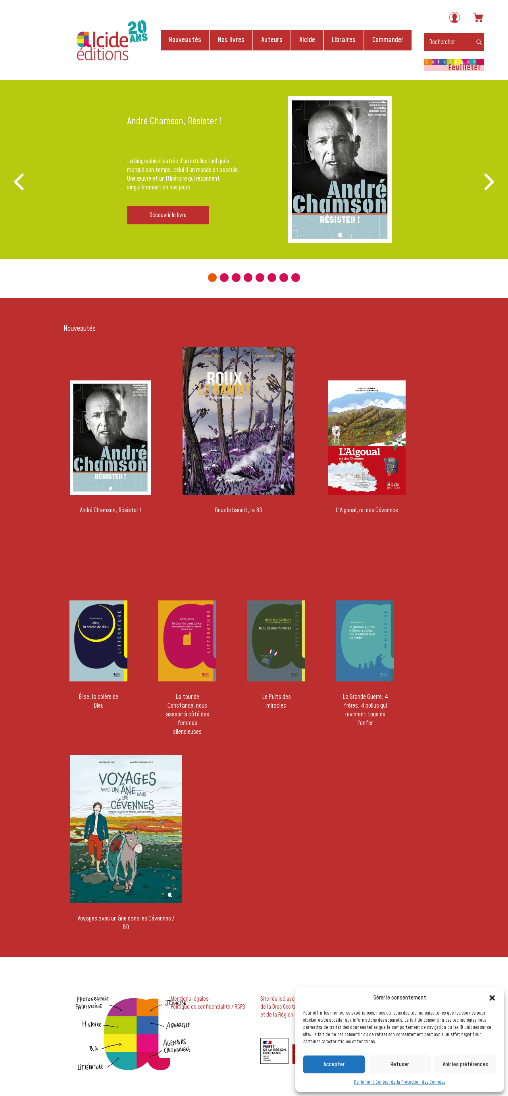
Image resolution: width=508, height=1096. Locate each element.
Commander (388, 40)
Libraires (344, 40)
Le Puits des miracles (276, 701)
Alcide (307, 40)
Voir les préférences (465, 1064)
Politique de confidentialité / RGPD (208, 1007)
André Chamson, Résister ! (110, 510)
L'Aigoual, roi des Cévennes (366, 510)
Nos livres (231, 40)
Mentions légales (190, 999)
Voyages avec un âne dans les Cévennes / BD (126, 923)
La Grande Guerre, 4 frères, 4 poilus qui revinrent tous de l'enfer (365, 710)
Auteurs (272, 40)
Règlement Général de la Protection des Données (399, 1082)
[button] (492, 998)
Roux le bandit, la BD (238, 510)
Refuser (399, 1064)
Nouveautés (185, 40)
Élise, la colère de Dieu (98, 701)
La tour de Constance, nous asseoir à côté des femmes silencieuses (187, 714)
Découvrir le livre (168, 215)
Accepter (333, 1064)
